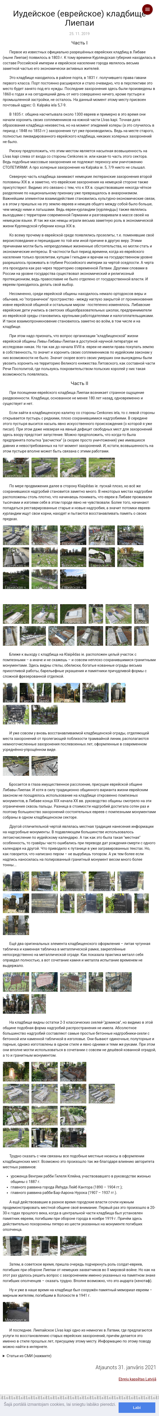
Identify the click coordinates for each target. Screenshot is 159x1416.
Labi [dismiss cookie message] (137, 1408)
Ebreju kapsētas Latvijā (137, 1379)
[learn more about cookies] (4, 1411)
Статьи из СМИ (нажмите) (29, 1356)
